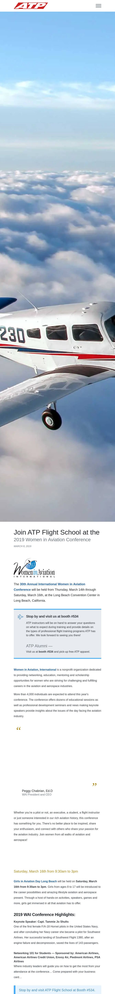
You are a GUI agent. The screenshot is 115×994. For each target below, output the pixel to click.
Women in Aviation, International (35, 669)
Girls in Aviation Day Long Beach (35, 881)
